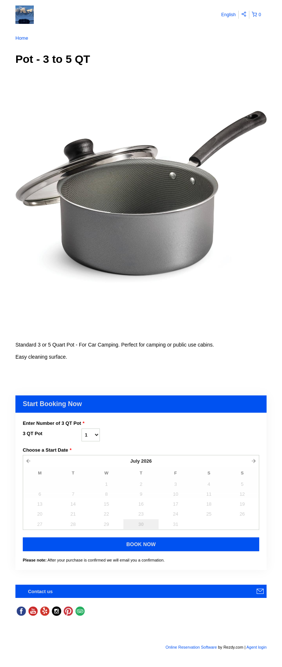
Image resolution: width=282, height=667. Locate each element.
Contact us (40, 591)
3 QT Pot (32, 433)
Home (21, 38)
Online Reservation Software (191, 647)
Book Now (141, 544)
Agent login (256, 647)
